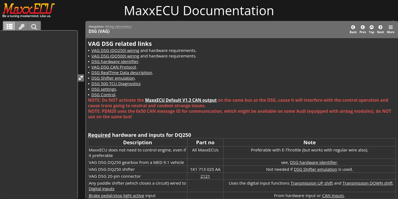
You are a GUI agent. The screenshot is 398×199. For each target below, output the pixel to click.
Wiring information (118, 26)
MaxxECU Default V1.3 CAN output (181, 100)
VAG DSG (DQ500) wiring (115, 56)
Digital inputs (101, 188)
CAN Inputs (333, 195)
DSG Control (103, 94)
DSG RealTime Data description (121, 72)
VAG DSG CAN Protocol (113, 67)
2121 (205, 176)
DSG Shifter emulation (113, 78)
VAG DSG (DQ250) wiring (115, 50)
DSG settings (103, 89)
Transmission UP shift (311, 183)
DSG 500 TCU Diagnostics (115, 83)
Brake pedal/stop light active (116, 195)
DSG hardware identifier (114, 61)
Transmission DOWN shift (367, 183)
